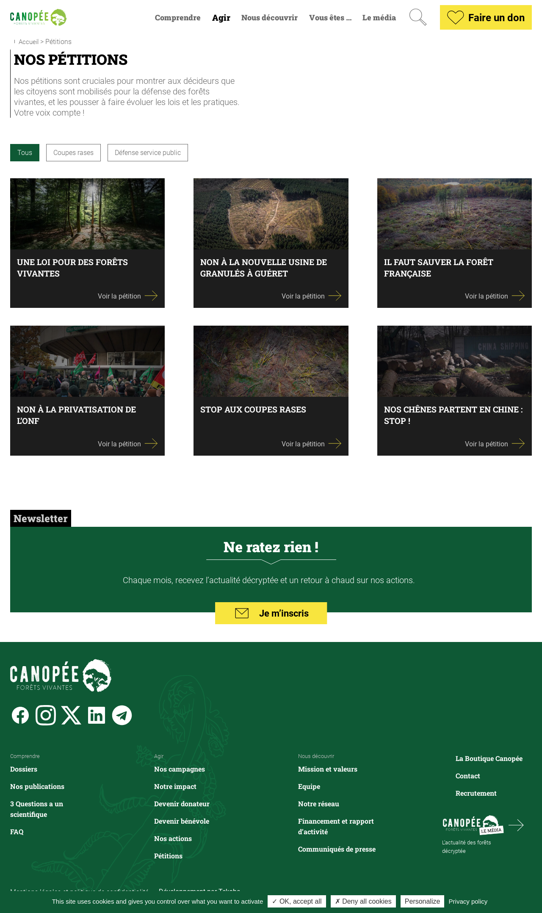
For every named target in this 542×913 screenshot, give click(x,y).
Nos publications (37, 785)
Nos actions (173, 837)
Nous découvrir (269, 17)
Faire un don (486, 17)
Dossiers (23, 768)
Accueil (29, 41)
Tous (24, 152)
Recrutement (476, 792)
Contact (468, 775)
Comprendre (178, 17)
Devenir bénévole (181, 820)
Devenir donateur (182, 803)
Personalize (422, 901)
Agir (221, 17)
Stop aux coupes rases (255, 409)
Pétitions (168, 855)
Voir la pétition (128, 295)
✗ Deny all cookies (363, 901)
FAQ (16, 831)
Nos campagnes (179, 768)
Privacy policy (468, 901)
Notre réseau (318, 803)
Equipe (309, 785)
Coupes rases (73, 152)
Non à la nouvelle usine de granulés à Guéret (266, 267)
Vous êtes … (330, 17)
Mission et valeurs (327, 768)
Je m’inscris (271, 613)
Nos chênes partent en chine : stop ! (440, 415)
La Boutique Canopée (489, 758)
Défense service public (148, 152)
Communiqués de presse (337, 848)
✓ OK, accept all (296, 901)
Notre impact (175, 785)
